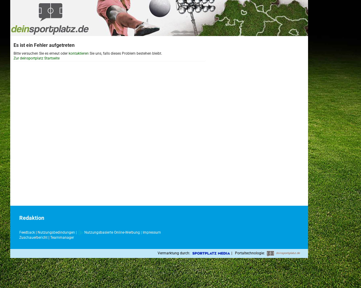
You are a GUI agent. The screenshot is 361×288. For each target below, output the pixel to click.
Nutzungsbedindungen (56, 232)
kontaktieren (79, 53)
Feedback (27, 232)
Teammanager (62, 237)
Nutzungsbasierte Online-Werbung (109, 232)
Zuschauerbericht (33, 237)
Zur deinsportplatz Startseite (37, 58)
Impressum (152, 232)
